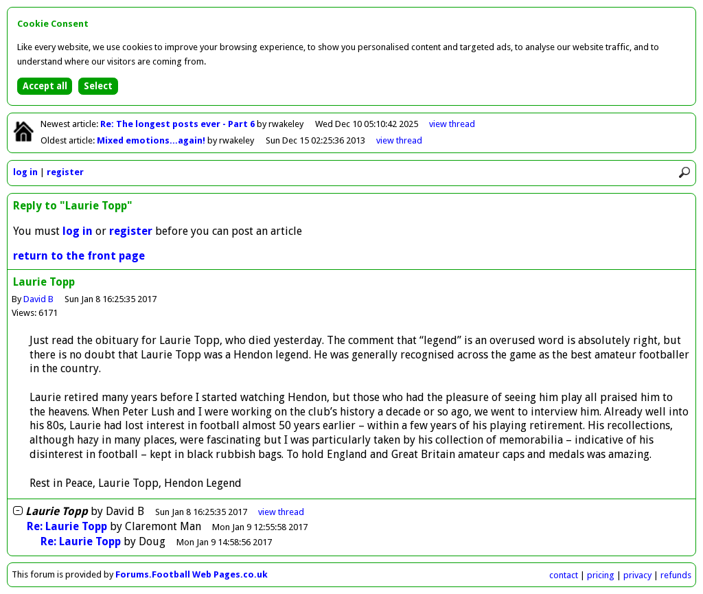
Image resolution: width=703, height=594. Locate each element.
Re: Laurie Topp (67, 526)
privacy (637, 575)
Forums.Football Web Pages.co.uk (191, 574)
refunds (675, 575)
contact (563, 575)
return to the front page (79, 255)
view (452, 124)
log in (25, 172)
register (65, 172)
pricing (600, 575)
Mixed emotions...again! (152, 140)
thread (281, 512)
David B (38, 299)
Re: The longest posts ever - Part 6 (178, 124)
